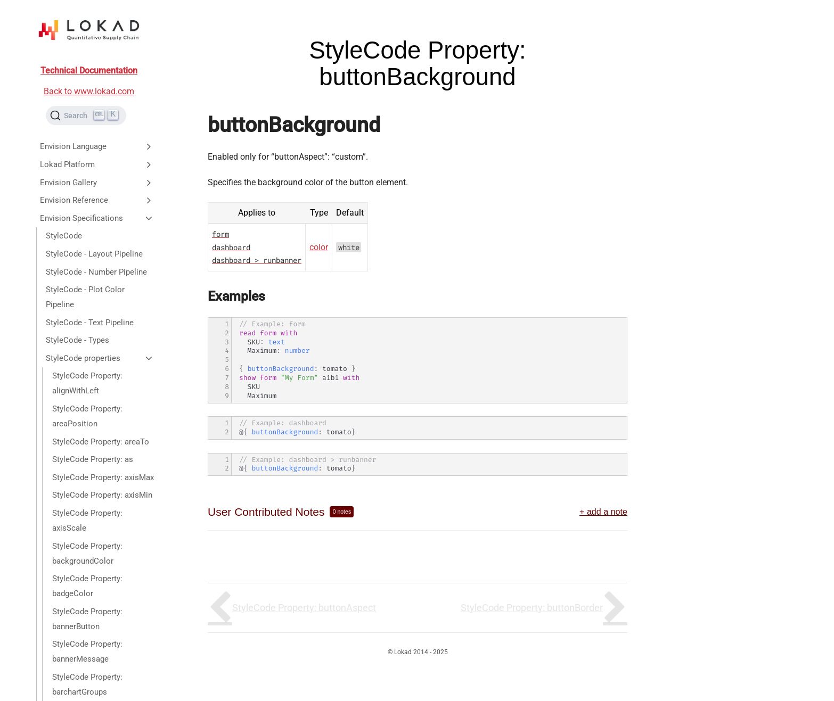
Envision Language (97, 146)
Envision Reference (97, 200)
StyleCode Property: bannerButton (87, 619)
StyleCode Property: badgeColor (87, 586)
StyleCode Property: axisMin (102, 495)
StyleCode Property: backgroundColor (87, 553)
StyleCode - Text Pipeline (90, 322)
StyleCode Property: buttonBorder (532, 607)
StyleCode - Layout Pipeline (94, 254)
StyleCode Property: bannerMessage (87, 651)
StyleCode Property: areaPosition (87, 416)
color (318, 247)
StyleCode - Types (77, 340)
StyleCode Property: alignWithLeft (87, 383)
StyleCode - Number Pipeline (96, 272)
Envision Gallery (97, 182)
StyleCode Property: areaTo (100, 442)
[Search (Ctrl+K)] (86, 115)
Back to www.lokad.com (89, 91)
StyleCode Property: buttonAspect (304, 607)
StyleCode (64, 236)
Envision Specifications (97, 218)
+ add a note (603, 511)
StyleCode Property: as (92, 459)
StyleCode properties (100, 358)
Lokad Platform (97, 164)
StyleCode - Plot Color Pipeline (85, 297)
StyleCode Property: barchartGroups (87, 684)
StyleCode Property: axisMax (103, 477)
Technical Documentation (88, 70)
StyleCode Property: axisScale (87, 520)
